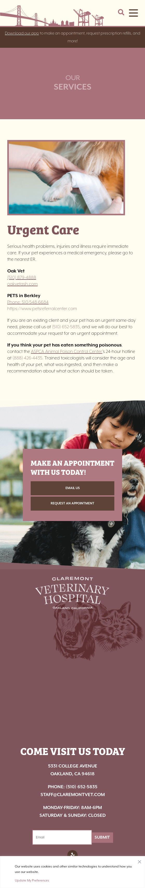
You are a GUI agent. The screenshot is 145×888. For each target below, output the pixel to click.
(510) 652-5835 (66, 327)
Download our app (22, 33)
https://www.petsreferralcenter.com (42, 308)
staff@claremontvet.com (73, 794)
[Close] (139, 860)
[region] (72, 872)
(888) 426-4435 (27, 358)
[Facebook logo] (72, 855)
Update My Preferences (32, 880)
